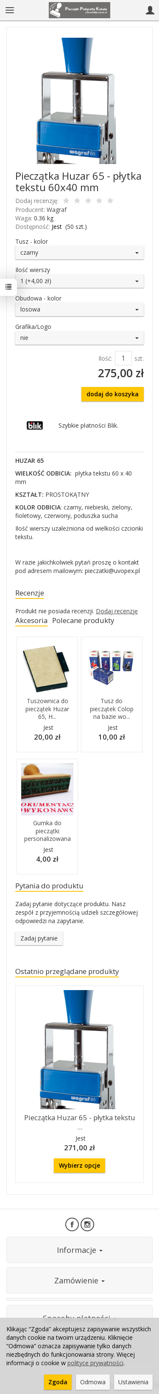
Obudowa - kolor (38, 298)
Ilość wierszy (32, 270)
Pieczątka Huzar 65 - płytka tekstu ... (79, 1122)
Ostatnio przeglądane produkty (67, 971)
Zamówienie (79, 1280)
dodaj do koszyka (112, 394)
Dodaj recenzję (117, 611)
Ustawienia (133, 1382)
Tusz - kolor (31, 241)
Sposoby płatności (80, 1318)
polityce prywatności (95, 1363)
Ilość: (105, 358)
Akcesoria (31, 620)
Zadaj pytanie (39, 938)
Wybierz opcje (79, 1165)
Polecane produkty (83, 620)
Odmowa (93, 1382)
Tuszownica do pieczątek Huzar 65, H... (47, 709)
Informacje (80, 1250)
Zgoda (57, 1382)
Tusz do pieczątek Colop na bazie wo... (112, 709)
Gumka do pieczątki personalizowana (47, 831)
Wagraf (57, 210)
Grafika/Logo (33, 327)
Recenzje (29, 593)
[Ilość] (123, 358)
